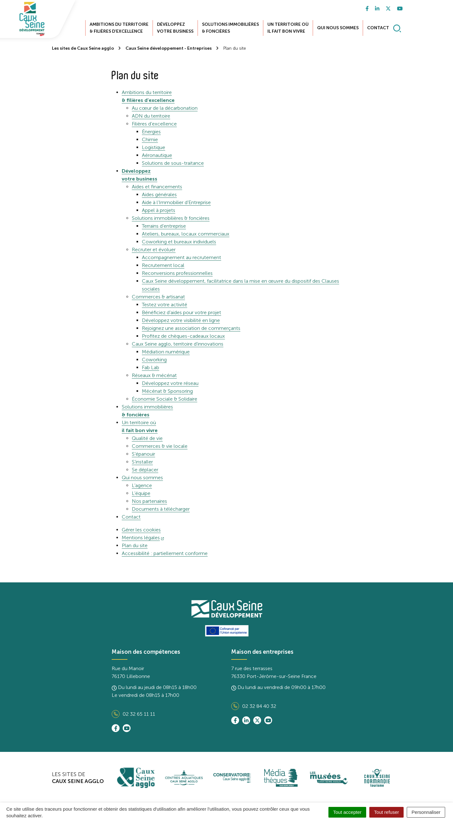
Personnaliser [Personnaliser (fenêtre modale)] (425, 812)
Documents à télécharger (161, 509)
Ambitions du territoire (119, 28)
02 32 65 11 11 (133, 714)
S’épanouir (143, 454)
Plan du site (135, 545)
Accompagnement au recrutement (181, 257)
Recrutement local (163, 265)
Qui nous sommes (338, 28)
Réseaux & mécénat (154, 375)
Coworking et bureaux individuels (179, 242)
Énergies (151, 132)
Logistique (153, 147)
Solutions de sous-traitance (173, 163)
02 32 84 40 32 (253, 706)
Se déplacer (145, 470)
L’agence (142, 485)
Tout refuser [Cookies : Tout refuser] (386, 812)
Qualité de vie (147, 438)
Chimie (150, 139)
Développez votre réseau (170, 383)
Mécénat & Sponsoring (167, 391)
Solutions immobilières (230, 28)
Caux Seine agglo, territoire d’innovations (177, 344)
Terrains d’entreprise (164, 226)
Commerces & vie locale (159, 446)
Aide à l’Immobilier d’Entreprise (176, 202)
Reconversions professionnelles (177, 273)
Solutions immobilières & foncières (171, 218)
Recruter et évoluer (154, 250)
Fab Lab (150, 367)
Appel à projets (158, 210)
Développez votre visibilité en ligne (181, 320)
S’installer (142, 462)
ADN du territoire (151, 116)
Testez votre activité (164, 305)
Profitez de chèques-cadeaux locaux (183, 336)
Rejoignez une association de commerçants (191, 328)
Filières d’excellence (154, 124)
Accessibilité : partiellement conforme (165, 553)
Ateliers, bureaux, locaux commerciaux (185, 234)
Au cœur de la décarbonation (165, 108)
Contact (378, 28)
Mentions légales (143, 538)
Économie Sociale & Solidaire (164, 399)
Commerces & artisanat (158, 297)
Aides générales (159, 194)
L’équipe (141, 493)
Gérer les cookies (141, 530)
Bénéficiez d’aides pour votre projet (181, 312)
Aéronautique (157, 155)
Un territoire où (288, 28)
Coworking (154, 360)
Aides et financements (157, 187)
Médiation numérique (166, 352)
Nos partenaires (149, 501)
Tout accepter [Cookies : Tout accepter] (347, 812)
